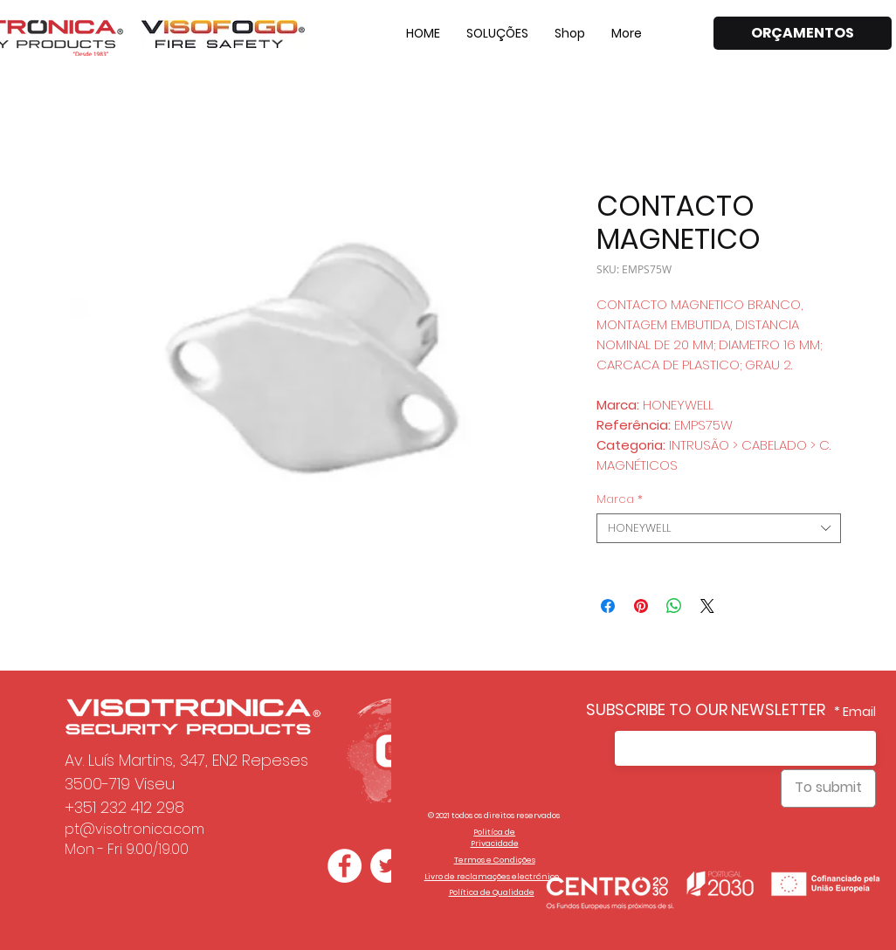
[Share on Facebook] (607, 605)
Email (859, 712)
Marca (619, 499)
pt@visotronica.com (134, 829)
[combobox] (718, 528)
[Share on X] (707, 605)
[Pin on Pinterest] (641, 605)
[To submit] (828, 788)
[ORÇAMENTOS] (802, 33)
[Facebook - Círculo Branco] (344, 866)
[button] (497, 33)
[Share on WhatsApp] (674, 605)
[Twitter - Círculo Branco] (387, 866)
